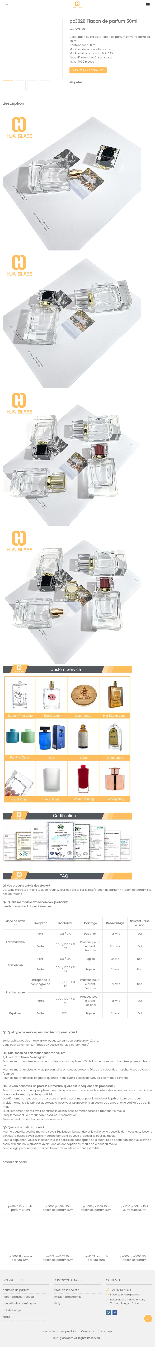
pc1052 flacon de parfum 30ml (20, 1258)
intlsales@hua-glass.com (126, 1294)
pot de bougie (12, 1310)
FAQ (57, 1303)
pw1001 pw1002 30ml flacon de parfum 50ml (58, 1258)
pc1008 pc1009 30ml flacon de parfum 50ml (96, 1208)
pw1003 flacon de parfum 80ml (96, 1258)
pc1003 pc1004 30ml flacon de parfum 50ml (58, 1208)
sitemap (106, 1331)
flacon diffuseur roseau (18, 1297)
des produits (68, 1331)
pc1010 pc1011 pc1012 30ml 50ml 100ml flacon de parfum (134, 1208)
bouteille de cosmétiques (20, 1303)
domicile (49, 1331)
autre (6, 1317)
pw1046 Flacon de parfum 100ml (20, 1208)
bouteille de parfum (16, 1290)
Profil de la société (66, 1290)
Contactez (88, 1331)
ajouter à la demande (88, 70)
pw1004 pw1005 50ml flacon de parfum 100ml (134, 1258)
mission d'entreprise (68, 1297)
